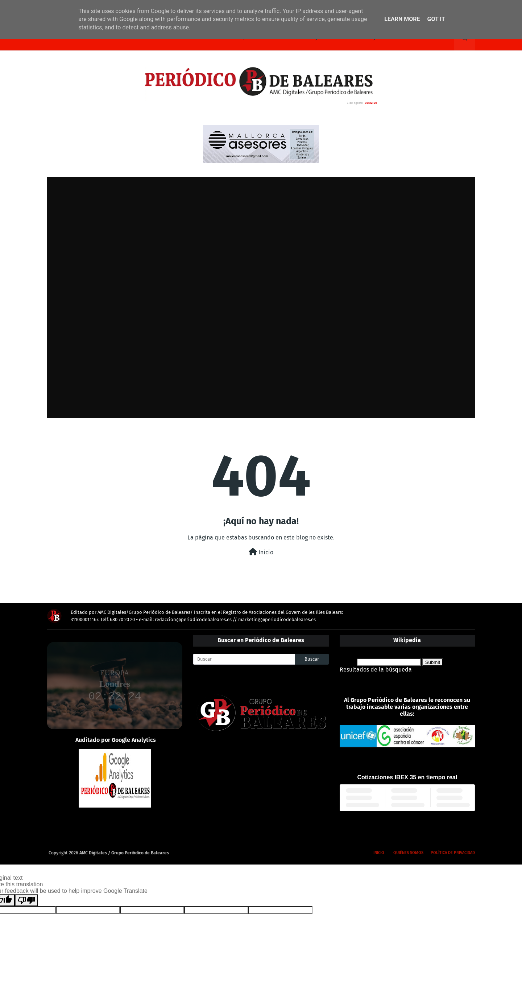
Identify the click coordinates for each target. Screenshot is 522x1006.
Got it (436, 19)
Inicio (261, 552)
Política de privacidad (453, 852)
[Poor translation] (26, 900)
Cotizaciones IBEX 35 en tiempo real (407, 777)
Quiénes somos (408, 852)
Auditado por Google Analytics (115, 739)
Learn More (402, 19)
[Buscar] (244, 659)
